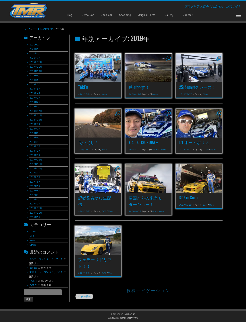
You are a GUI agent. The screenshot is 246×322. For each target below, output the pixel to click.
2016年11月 (35, 212)
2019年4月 (35, 93)
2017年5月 (35, 186)
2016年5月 (35, 217)
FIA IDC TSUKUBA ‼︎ (143, 142)
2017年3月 (35, 195)
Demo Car (87, 15)
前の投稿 (84, 296)
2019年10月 (35, 71)
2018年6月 (35, 133)
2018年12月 (35, 110)
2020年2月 (35, 53)
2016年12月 (35, 208)
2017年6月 (35, 181)
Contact (188, 15)
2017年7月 (35, 177)
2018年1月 (35, 155)
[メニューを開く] (238, 15)
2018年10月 (35, 119)
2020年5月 (35, 49)
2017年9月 (35, 172)
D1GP (32, 231)
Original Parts (148, 15)
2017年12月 (35, 159)
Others (32, 244)
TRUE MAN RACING (126, 314)
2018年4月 (35, 141)
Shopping (125, 15)
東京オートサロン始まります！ (46, 272)
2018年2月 (35, 150)
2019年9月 (35, 75)
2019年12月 (35, 62)
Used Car (106, 15)
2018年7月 (35, 128)
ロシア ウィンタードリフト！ (46, 259)
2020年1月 (35, 57)
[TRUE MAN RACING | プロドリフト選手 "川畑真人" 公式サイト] (28, 11)
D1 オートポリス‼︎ (195, 142)
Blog (70, 15)
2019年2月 (35, 102)
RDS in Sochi (188, 197)
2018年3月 (35, 146)
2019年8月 (35, 80)
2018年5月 (35, 137)
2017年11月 (35, 164)
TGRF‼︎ (33, 281)
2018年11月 (35, 115)
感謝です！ (139, 87)
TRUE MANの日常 (43, 29)
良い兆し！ (88, 142)
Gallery (170, 15)
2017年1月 (35, 203)
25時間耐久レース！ (197, 87)
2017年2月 (35, 199)
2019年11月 (35, 66)
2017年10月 (35, 168)
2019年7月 (35, 84)
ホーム (27, 29)
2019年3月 (35, 97)
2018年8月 (35, 124)
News (32, 240)
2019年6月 (35, 88)
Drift (31, 235)
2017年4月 (35, 190)
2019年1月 (35, 106)
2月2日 (33, 267)
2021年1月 (35, 44)
